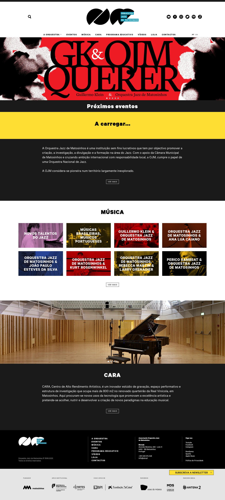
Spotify (188, 454)
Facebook (189, 445)
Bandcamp (190, 451)
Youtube (189, 442)
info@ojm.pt (143, 458)
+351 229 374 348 (145, 456)
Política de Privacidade (194, 460)
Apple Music (190, 456)
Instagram (189, 447)
